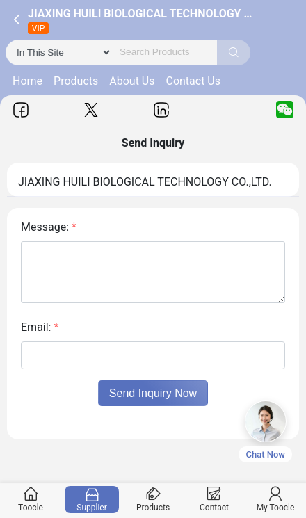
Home (27, 81)
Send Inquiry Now (153, 393)
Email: (39, 327)
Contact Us (193, 81)
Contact (214, 499)
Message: (48, 227)
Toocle (31, 499)
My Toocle (275, 499)
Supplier (92, 499)
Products (76, 81)
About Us (131, 81)
